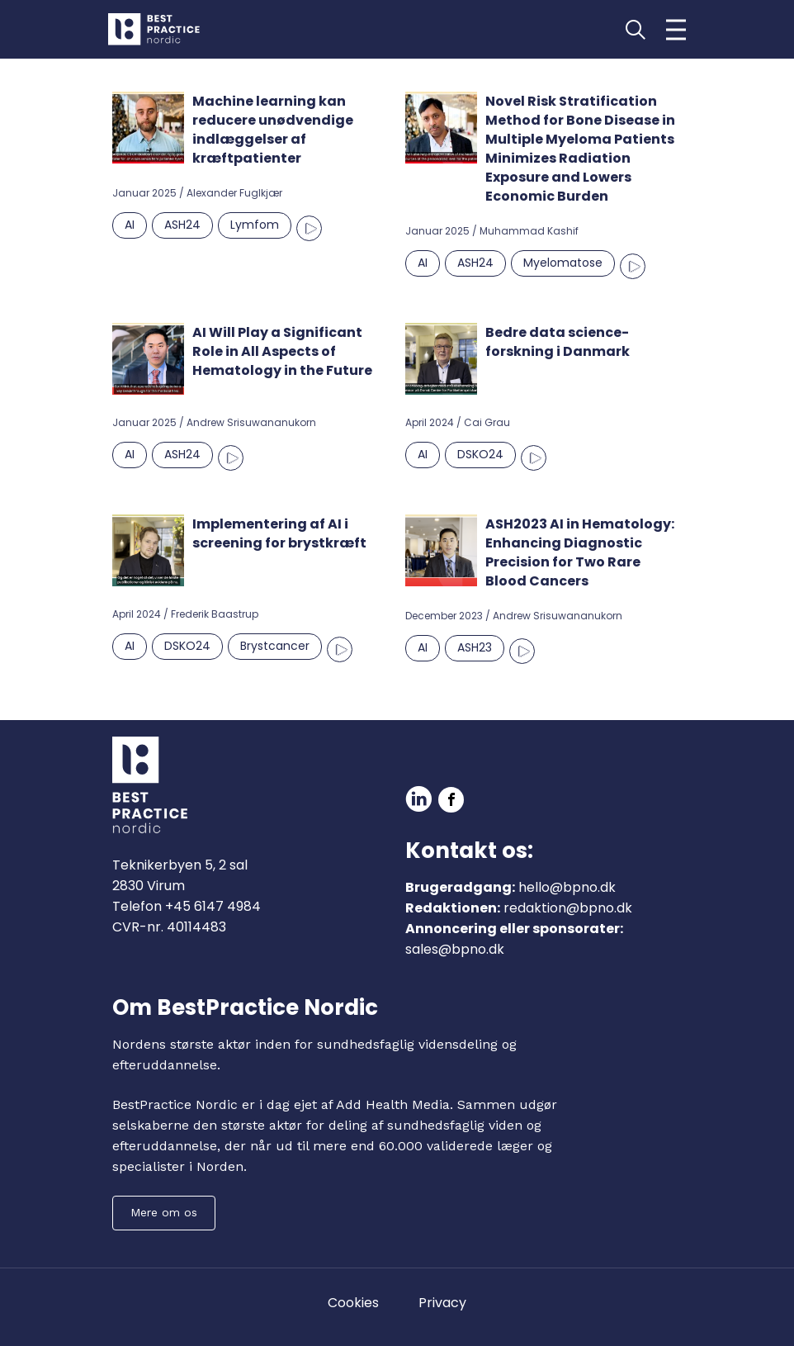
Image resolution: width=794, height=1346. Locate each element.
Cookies (353, 1302)
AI (130, 224)
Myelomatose (563, 262)
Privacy (442, 1302)
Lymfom (254, 224)
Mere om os (163, 1212)
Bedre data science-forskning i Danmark (557, 342)
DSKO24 (480, 454)
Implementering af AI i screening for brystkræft (279, 533)
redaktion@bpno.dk (567, 907)
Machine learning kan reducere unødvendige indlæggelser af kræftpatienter (272, 130)
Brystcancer (275, 645)
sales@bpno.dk (454, 949)
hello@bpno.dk (567, 887)
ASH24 (182, 224)
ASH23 (474, 647)
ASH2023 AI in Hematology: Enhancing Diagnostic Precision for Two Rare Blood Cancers (579, 552)
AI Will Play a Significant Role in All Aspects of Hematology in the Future (282, 351)
